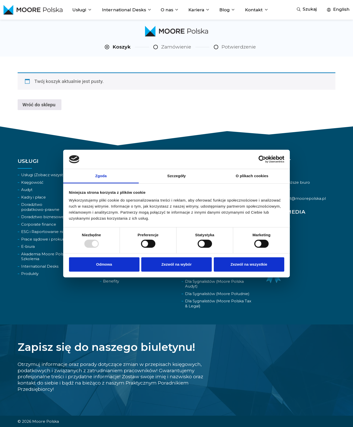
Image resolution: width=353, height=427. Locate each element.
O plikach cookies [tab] (252, 176)
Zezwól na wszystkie (249, 264)
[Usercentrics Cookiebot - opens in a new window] (262, 159)
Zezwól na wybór (176, 264)
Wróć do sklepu (39, 105)
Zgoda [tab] (101, 176)
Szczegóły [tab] (176, 176)
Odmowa (104, 264)
